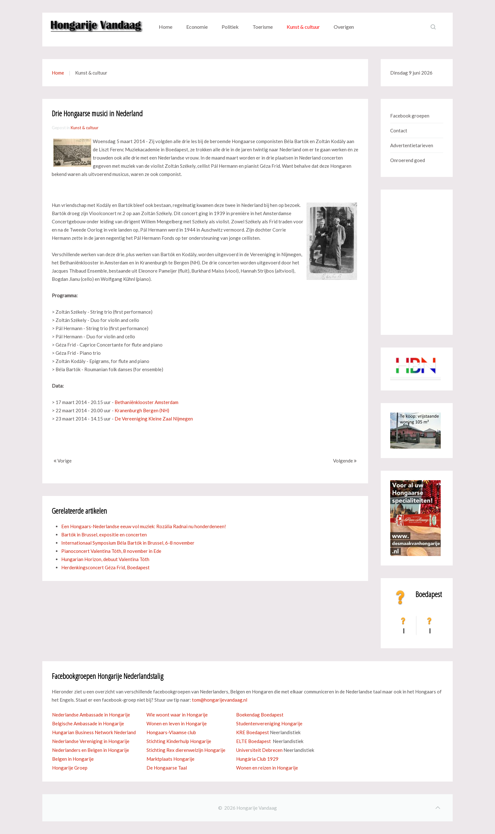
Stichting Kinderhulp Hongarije (178, 741)
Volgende (345, 460)
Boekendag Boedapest (259, 714)
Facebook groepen (409, 115)
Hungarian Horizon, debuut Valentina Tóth (105, 559)
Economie (197, 27)
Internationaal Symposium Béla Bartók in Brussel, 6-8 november (127, 543)
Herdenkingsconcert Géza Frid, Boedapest (105, 567)
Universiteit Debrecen (259, 750)
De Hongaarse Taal (166, 768)
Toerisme (263, 27)
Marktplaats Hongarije (170, 759)
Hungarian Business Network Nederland (94, 732)
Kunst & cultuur (303, 27)
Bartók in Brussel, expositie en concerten (104, 534)
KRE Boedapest (252, 732)
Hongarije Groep (69, 768)
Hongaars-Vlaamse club (171, 732)
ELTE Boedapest (253, 741)
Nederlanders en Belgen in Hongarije (90, 750)
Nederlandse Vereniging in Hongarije (90, 741)
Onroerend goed (407, 160)
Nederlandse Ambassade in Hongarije (91, 714)
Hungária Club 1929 (257, 759)
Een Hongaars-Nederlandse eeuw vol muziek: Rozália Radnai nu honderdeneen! (143, 526)
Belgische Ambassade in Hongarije (88, 723)
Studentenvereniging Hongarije (269, 723)
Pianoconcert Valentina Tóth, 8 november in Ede (111, 551)
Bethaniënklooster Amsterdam (146, 402)
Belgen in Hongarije (73, 759)
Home (165, 27)
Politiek (230, 27)
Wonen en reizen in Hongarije (267, 768)
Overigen (344, 27)
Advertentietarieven (411, 145)
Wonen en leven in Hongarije (176, 723)
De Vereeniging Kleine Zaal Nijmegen (154, 418)
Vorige (63, 460)
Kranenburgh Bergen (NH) (142, 410)
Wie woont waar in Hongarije (177, 714)
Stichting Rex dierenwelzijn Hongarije (185, 750)
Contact (398, 130)
